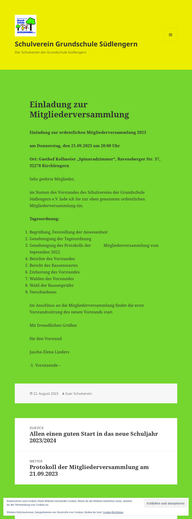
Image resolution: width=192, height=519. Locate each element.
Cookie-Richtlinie (113, 512)
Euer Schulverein (78, 393)
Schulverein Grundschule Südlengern (76, 43)
